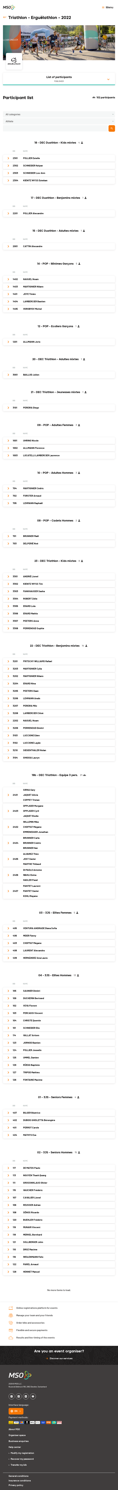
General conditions (18, 1476)
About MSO (14, 1429)
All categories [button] (13, 114)
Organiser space (17, 1435)
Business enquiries (19, 1441)
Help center (15, 1447)
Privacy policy (16, 1485)
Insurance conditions (20, 1480)
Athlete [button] (9, 121)
